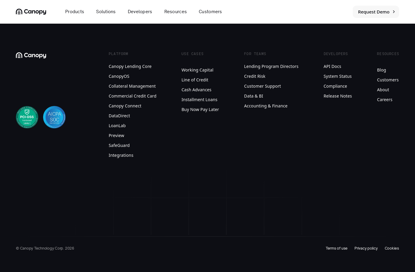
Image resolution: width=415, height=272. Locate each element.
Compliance (335, 86)
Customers (210, 12)
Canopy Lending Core (130, 66)
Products (74, 12)
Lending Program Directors (271, 66)
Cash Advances (196, 89)
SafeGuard (119, 145)
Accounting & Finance (265, 106)
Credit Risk (254, 76)
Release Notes (338, 96)
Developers (140, 12)
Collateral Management (132, 86)
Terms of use (337, 248)
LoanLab (117, 125)
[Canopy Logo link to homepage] (31, 12)
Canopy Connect (125, 106)
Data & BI (253, 96)
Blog (381, 70)
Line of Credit (194, 80)
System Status (338, 76)
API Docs (332, 66)
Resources (175, 12)
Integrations (121, 155)
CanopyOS (119, 76)
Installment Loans (199, 99)
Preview (116, 135)
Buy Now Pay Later (200, 109)
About (383, 89)
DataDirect (119, 115)
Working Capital (197, 70)
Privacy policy (366, 248)
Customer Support (262, 86)
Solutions (106, 12)
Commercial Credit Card (132, 96)
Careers (384, 99)
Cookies (392, 248)
